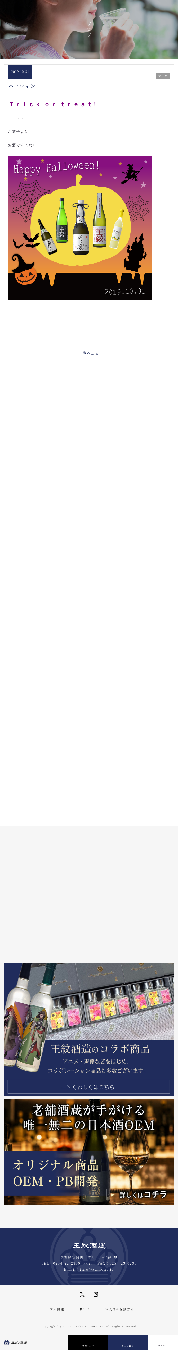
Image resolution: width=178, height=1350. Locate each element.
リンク (84, 1309)
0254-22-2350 (67, 1263)
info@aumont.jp (97, 1269)
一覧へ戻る (89, 353)
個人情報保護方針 (119, 1309)
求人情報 (57, 1309)
